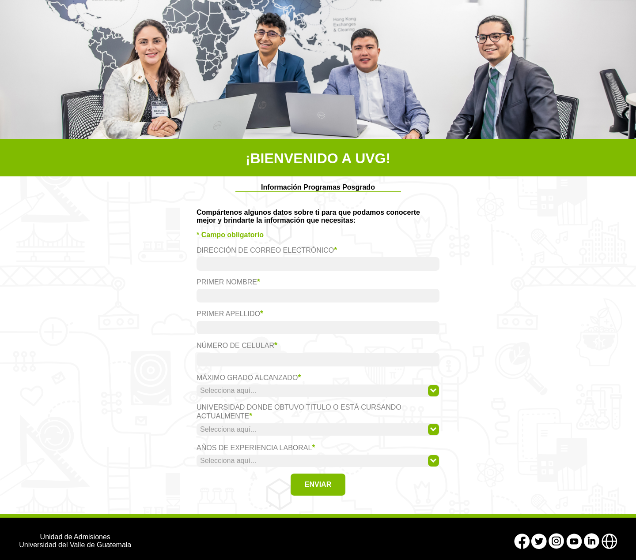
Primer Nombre (228, 281)
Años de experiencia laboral (256, 447)
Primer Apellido (230, 313)
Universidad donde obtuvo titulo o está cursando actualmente (299, 411)
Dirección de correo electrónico (267, 250)
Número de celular (237, 345)
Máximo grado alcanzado (249, 377)
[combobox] (318, 391)
